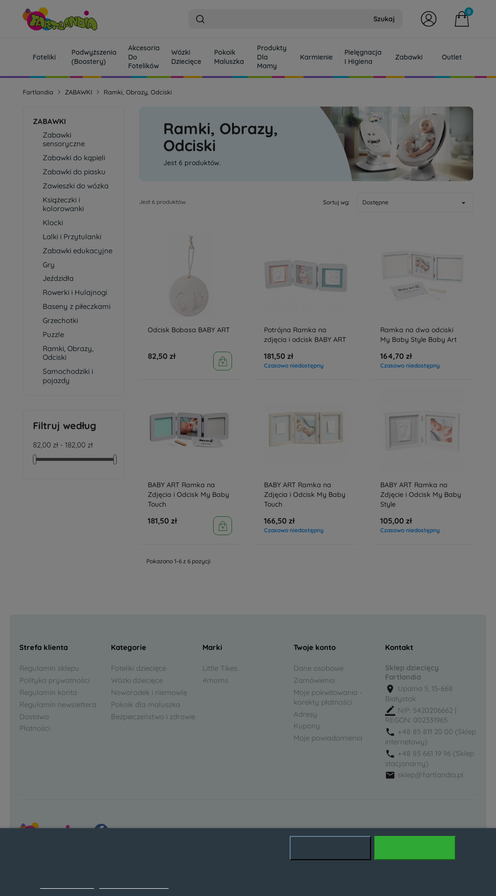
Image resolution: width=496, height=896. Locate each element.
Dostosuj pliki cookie (134, 883)
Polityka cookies (67, 883)
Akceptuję (414, 848)
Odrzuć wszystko (330, 848)
